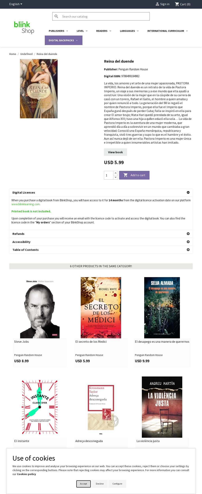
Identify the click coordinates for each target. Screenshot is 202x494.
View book (115, 152)
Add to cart (134, 175)
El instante (21, 407)
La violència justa (148, 407)
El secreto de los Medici (91, 308)
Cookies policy (26, 474)
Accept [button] (83, 483)
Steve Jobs (21, 308)
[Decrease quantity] (115, 177)
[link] (39, 288)
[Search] (101, 16)
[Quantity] (108, 175)
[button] (101, 192)
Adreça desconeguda (89, 407)
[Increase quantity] (115, 173)
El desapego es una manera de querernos (162, 308)
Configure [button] (117, 483)
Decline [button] (100, 483)
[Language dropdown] (16, 4)
